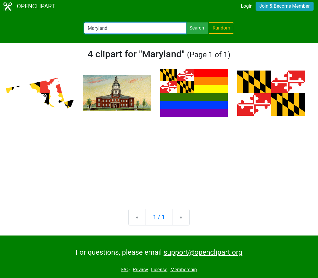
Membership (183, 269)
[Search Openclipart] (135, 28)
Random (221, 28)
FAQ (125, 269)
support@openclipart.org (203, 252)
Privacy (140, 269)
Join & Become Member (284, 6)
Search (197, 28)
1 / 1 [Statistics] (159, 217)
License (159, 269)
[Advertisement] (159, 158)
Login (246, 6)
